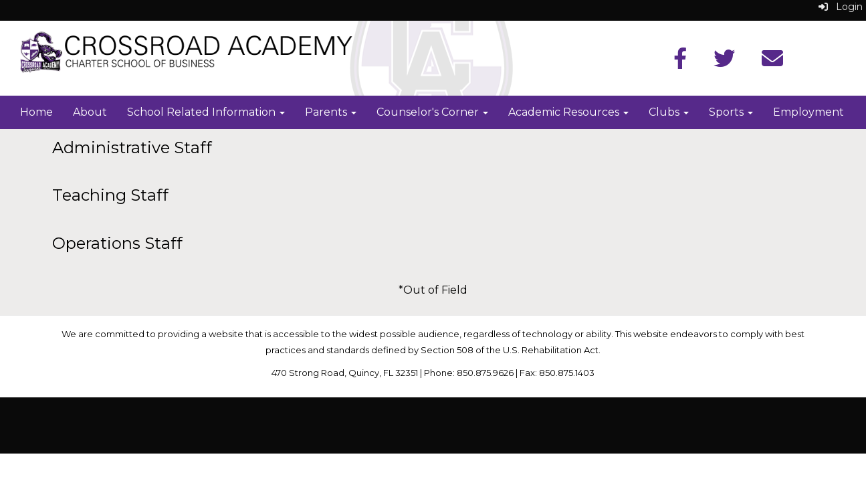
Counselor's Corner (432, 112)
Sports (731, 112)
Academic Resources (568, 112)
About (90, 112)
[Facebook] (680, 62)
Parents (330, 112)
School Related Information (206, 112)
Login (841, 7)
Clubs (669, 112)
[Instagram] (772, 62)
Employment (808, 112)
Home (36, 112)
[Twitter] (724, 62)
